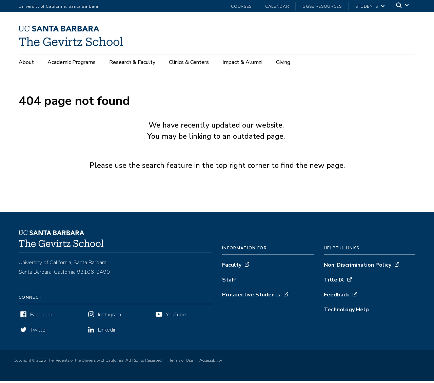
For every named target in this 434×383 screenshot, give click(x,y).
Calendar (277, 6)
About (26, 62)
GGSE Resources (321, 6)
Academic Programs (71, 62)
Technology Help (346, 311)
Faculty (231, 266)
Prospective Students (251, 296)
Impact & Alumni (242, 62)
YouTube (176, 316)
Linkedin (107, 331)
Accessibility (210, 362)
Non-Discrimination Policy (357, 266)
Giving (283, 62)
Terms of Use (181, 362)
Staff (229, 281)
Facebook (41, 316)
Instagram (109, 316)
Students (366, 6)
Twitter (38, 331)
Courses (241, 6)
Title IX (334, 281)
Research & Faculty (132, 62)
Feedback (336, 296)
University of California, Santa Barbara (58, 6)
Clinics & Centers (189, 62)
